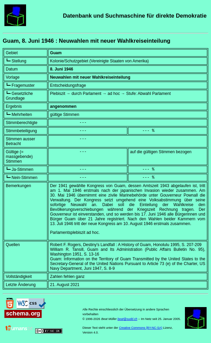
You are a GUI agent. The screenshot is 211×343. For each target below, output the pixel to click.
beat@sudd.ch (127, 319)
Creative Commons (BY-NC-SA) (140, 327)
